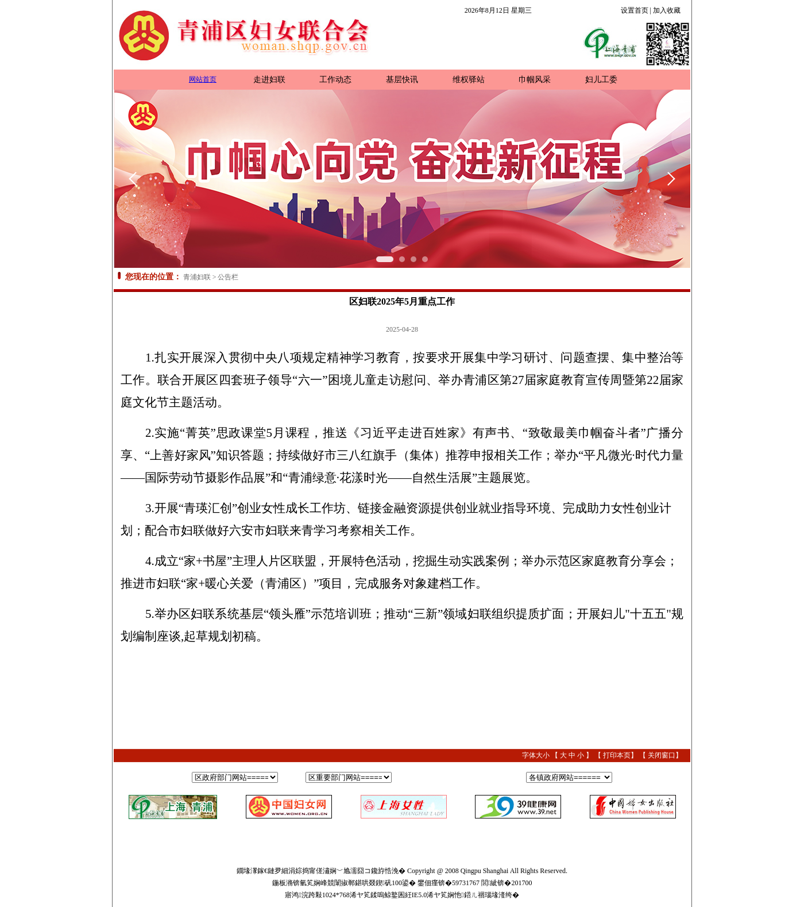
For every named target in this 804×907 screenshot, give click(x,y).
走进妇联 (269, 79)
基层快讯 (402, 79)
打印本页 (617, 755)
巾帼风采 (535, 79)
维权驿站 (469, 79)
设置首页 (634, 10)
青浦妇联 (197, 277)
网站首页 (203, 79)
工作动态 (335, 79)
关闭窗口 (661, 755)
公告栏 (228, 277)
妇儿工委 (601, 79)
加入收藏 (667, 10)
